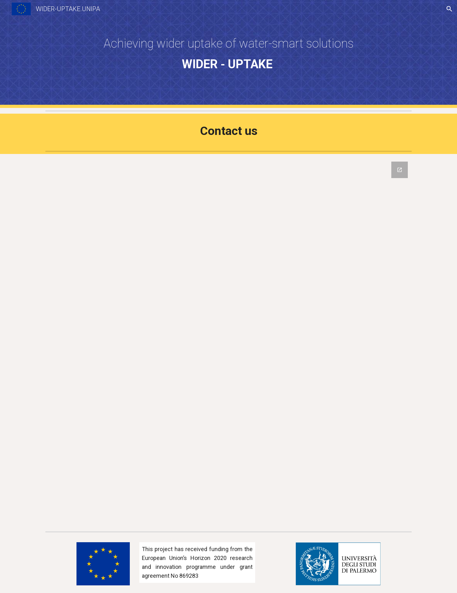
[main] (228, 54)
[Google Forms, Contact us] (228, 341)
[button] (449, 9)
